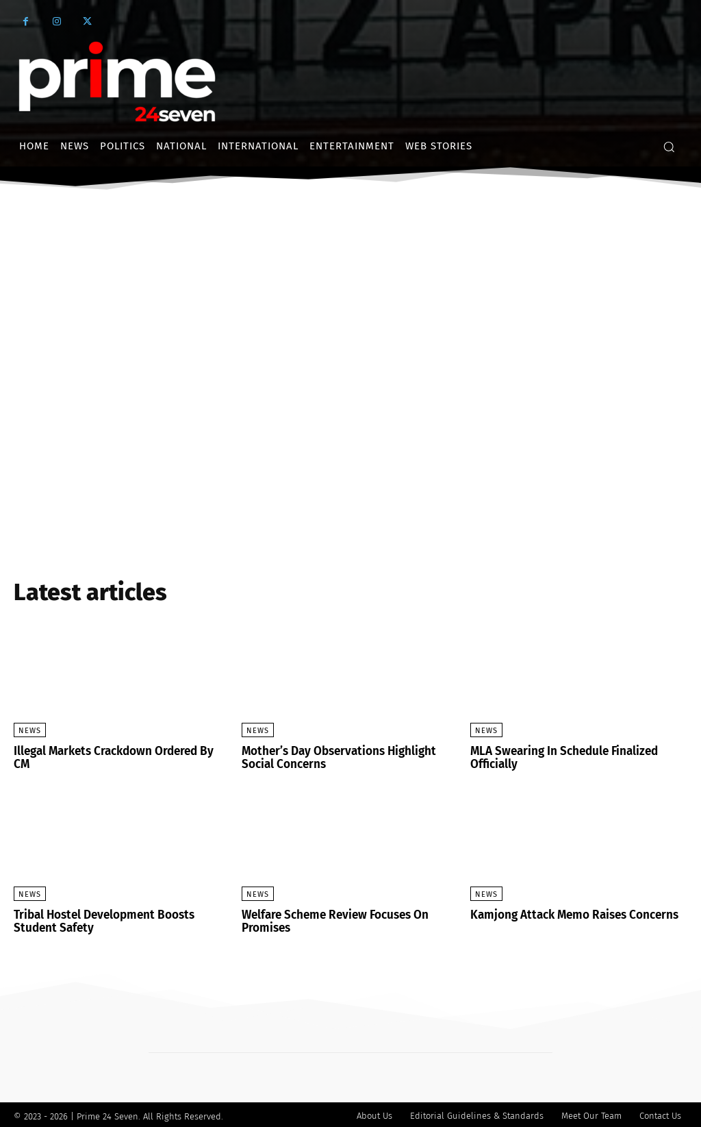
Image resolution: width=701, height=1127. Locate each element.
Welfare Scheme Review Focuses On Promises (331, 919)
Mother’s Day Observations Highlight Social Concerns (334, 757)
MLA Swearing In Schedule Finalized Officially (560, 757)
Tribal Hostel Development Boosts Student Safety (121, 919)
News (29, 730)
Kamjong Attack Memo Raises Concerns (569, 913)
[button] (668, 146)
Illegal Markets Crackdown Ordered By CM (119, 751)
